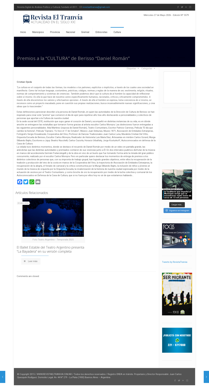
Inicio (157, 57)
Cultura (181, 57)
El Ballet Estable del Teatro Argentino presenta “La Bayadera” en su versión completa (50, 249)
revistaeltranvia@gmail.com (96, 7)
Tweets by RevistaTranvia (174, 262)
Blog (169, 57)
